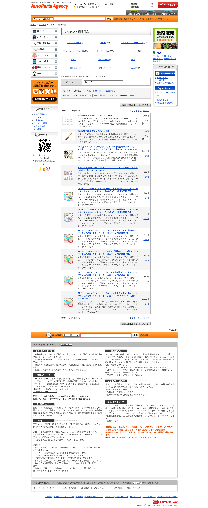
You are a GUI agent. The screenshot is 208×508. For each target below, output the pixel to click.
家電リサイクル (121, 497)
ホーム (79, 4)
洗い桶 (103, 43)
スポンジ (132, 51)
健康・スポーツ (41, 67)
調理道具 (73, 68)
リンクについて (149, 497)
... (140, 111)
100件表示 (110, 91)
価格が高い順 (99, 95)
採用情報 (79, 497)
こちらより (137, 483)
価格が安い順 (85, 95)
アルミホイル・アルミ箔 (73, 51)
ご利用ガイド (43, 109)
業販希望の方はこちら (166, 83)
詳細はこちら (66, 345)
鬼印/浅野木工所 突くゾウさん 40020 (93, 131)
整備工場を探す (134, 12)
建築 (36, 73)
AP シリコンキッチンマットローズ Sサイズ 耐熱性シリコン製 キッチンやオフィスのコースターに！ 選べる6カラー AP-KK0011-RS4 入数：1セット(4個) (108, 296)
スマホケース (160, 19)
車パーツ (38, 31)
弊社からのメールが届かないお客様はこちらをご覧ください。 (133, 437)
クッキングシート (74, 43)
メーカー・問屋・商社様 (167, 497)
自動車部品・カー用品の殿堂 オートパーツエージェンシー (50, 6)
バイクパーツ (40, 37)
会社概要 (37, 129)
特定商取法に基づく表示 (64, 497)
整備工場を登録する (165, 103)
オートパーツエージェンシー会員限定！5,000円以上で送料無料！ (165, 58)
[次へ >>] (146, 111)
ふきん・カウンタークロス (132, 43)
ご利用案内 (91, 4)
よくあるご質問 (106, 4)
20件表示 (88, 91)
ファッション (40, 55)
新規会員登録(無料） (42, 114)
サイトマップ (135, 497)
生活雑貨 (42, 25)
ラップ (73, 60)
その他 (132, 68)
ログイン (37, 117)
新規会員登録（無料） (165, 73)
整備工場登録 (150, 12)
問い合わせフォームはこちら (45, 392)
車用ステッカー (146, 19)
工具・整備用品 (41, 43)
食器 (133, 60)
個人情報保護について (43, 126)
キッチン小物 (102, 51)
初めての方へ (162, 78)
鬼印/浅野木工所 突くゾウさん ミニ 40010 (95, 115)
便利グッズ (103, 68)
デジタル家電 (40, 61)
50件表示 (99, 91)
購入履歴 (95, 7)
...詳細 (146, 156)
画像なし (134, 95)
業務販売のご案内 (168, 12)
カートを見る (168, 5)
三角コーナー (103, 60)
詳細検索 (118, 19)
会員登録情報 (82, 7)
